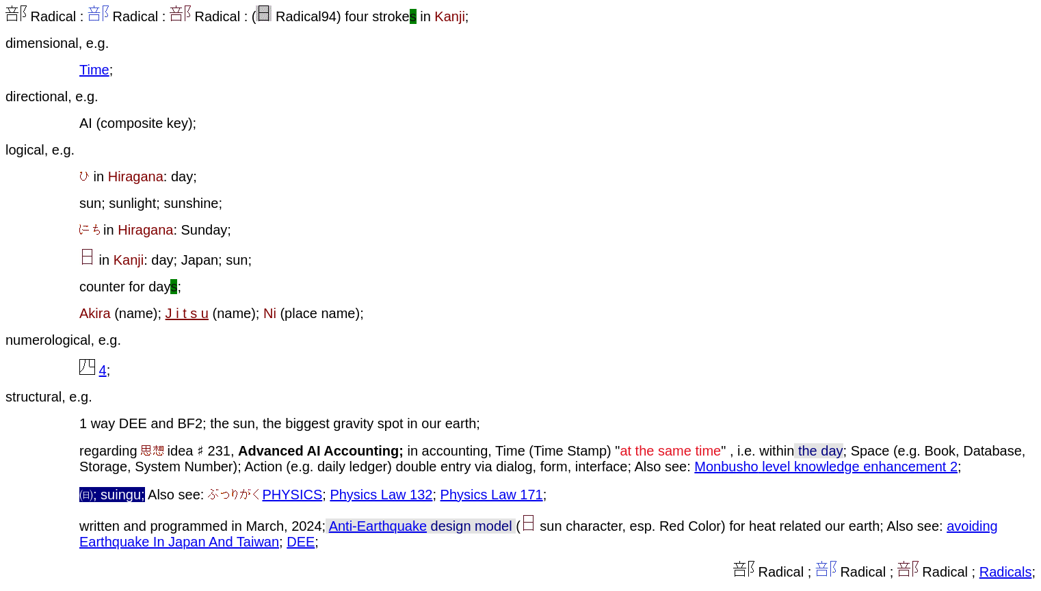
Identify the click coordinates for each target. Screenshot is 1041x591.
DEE (301, 541)
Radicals (1005, 571)
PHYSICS (292, 494)
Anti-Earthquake (378, 526)
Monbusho (726, 466)
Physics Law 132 (381, 494)
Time (94, 69)
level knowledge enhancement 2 (858, 466)
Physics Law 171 (491, 494)
